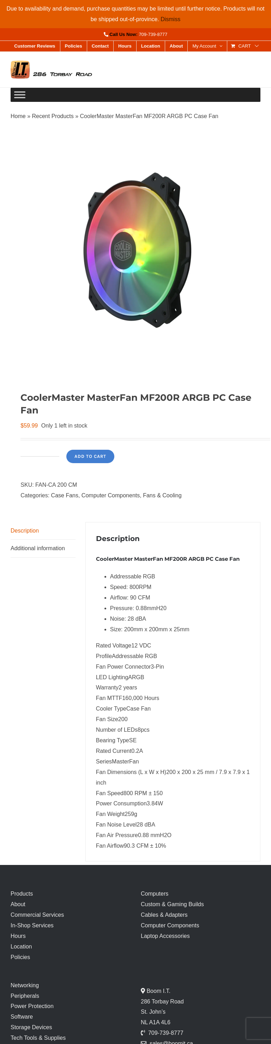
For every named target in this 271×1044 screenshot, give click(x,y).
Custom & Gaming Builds (172, 904)
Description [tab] (25, 531)
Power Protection (32, 1006)
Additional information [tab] (38, 548)
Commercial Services (37, 915)
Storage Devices (31, 1027)
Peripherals (25, 996)
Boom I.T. (157, 991)
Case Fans (64, 495)
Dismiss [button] (170, 19)
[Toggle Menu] (19, 95)
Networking (25, 985)
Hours (18, 936)
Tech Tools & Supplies (38, 1038)
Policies (20, 957)
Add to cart (90, 456)
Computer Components (111, 495)
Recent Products (52, 116)
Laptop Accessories (165, 936)
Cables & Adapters (164, 915)
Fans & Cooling (162, 495)
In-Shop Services (32, 925)
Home (18, 116)
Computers (154, 894)
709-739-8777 (153, 34)
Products (22, 894)
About (18, 904)
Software (22, 1017)
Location (21, 947)
